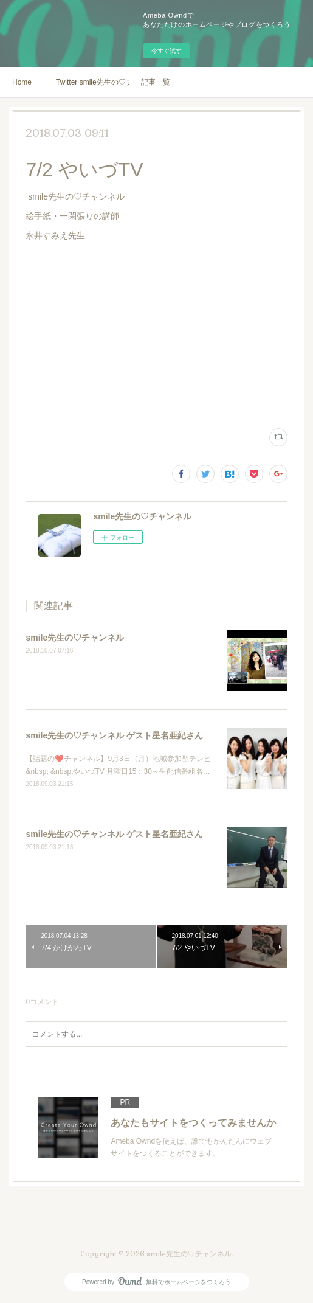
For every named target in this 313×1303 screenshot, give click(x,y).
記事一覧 (155, 82)
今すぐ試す (166, 50)
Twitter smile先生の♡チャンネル (92, 82)
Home (22, 82)
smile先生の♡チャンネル (75, 637)
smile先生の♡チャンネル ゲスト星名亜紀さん (114, 735)
